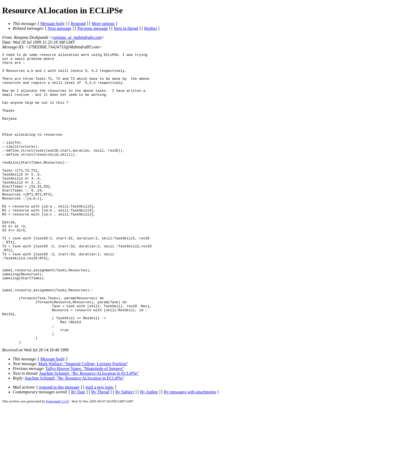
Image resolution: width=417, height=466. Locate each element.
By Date (78, 450)
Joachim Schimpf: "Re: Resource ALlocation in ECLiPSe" (89, 431)
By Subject (124, 450)
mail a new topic (99, 445)
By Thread (100, 450)
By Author (149, 450)
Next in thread (126, 28)
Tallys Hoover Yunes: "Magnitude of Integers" (84, 427)
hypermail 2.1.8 (57, 459)
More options (103, 23)
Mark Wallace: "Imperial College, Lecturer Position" (83, 422)
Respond (78, 23)
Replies (150, 28)
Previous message (92, 28)
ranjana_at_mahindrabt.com (76, 37)
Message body (52, 23)
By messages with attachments (190, 450)
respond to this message (59, 445)
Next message (59, 28)
